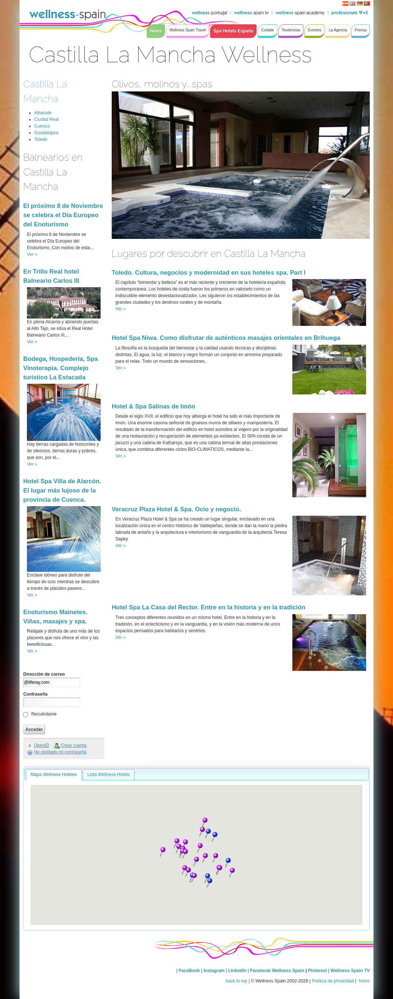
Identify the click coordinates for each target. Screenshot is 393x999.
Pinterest (318, 970)
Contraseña (35, 694)
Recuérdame (44, 714)
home (364, 981)
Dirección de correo (44, 674)
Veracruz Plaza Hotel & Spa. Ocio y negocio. (176, 509)
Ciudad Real (46, 119)
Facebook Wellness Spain (277, 970)
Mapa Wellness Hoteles (54, 774)
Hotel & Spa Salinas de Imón (153, 406)
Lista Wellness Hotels (108, 774)
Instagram (214, 970)
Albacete (43, 112)
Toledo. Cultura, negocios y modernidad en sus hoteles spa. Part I (209, 272)
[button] (185, 844)
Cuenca (41, 126)
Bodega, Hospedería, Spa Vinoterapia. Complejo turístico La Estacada (60, 368)
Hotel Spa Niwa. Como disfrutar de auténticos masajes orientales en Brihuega (226, 337)
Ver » (32, 254)
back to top (236, 981)
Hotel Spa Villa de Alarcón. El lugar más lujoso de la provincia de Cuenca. (62, 490)
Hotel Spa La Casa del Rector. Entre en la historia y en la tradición (208, 607)
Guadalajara (46, 132)
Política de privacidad (333, 981)
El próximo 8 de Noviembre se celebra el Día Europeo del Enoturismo (63, 215)
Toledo (40, 139)
